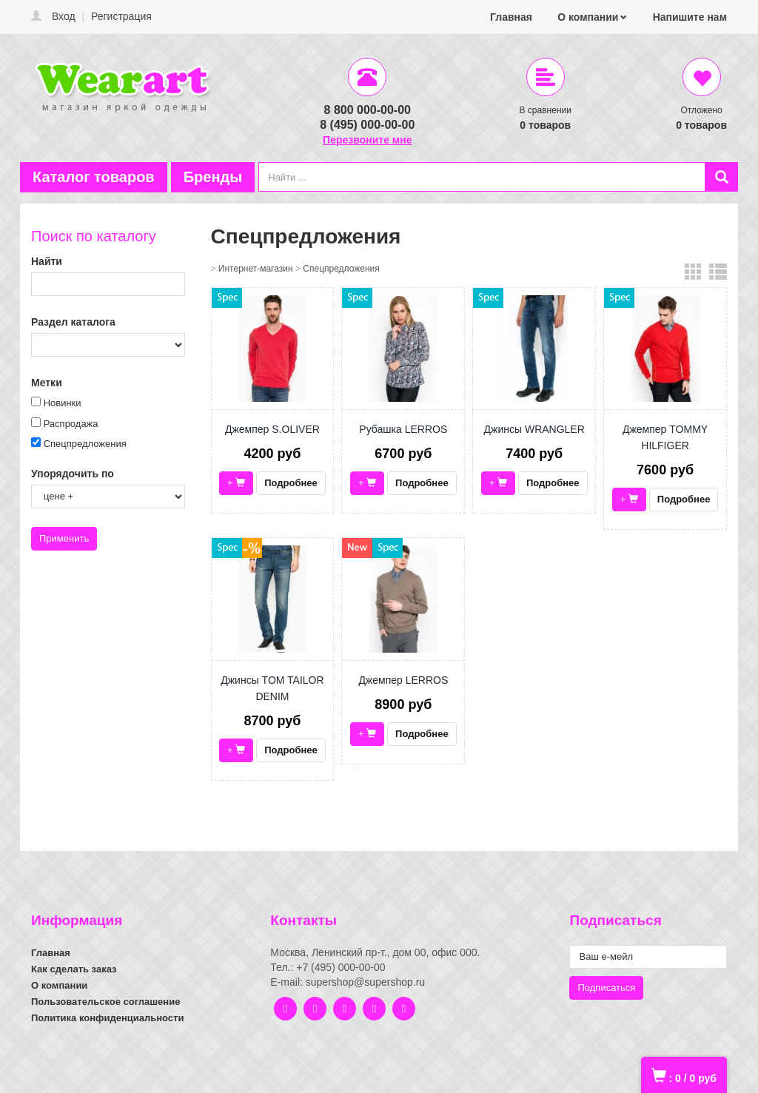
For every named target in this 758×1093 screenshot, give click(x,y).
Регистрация (121, 16)
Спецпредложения (85, 443)
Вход (64, 16)
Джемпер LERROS (403, 680)
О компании (587, 17)
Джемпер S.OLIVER (272, 429)
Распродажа (71, 423)
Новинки (62, 402)
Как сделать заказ (74, 969)
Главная (511, 17)
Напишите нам (690, 17)
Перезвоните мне (367, 140)
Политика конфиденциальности (107, 1017)
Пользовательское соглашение (105, 1001)
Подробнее (291, 482)
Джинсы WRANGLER (534, 429)
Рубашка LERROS (403, 429)
